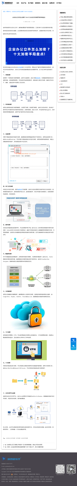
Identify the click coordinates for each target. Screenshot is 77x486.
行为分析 (10, 479)
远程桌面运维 (49, 479)
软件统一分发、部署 (6, 481)
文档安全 (16, 476)
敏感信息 (20, 189)
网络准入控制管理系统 (46, 481)
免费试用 (51, 3)
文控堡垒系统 (10, 476)
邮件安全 (27, 476)
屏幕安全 (32, 476)
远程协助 (51, 476)
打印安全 (37, 476)
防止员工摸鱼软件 (65, 93)
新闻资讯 (37, 3)
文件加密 (20, 67)
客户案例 (30, 3)
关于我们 (59, 3)
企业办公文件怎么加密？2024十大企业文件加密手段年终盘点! (18, 12)
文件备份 (20, 481)
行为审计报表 (5, 479)
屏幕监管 (47, 476)
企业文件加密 (24, 438)
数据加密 (38, 78)
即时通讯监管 (22, 479)
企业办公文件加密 (10, 438)
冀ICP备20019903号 (6, 474)
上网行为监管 (29, 479)
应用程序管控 (36, 479)
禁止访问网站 (64, 90)
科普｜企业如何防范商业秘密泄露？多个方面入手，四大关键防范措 (25, 447)
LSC (61, 84)
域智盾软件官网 (31, 474)
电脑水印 (62, 78)
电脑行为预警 (26, 481)
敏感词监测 (15, 479)
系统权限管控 (15, 481)
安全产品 (23, 3)
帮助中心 (8, 11)
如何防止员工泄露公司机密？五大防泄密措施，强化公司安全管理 (24, 444)
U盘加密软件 (63, 81)
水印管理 (62, 74)
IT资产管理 (42, 479)
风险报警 (42, 476)
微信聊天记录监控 (65, 87)
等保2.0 (62, 96)
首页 (18, 3)
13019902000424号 (23, 474)
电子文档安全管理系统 (35, 481)
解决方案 (44, 3)
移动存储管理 (21, 476)
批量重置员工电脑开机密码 (67, 99)
